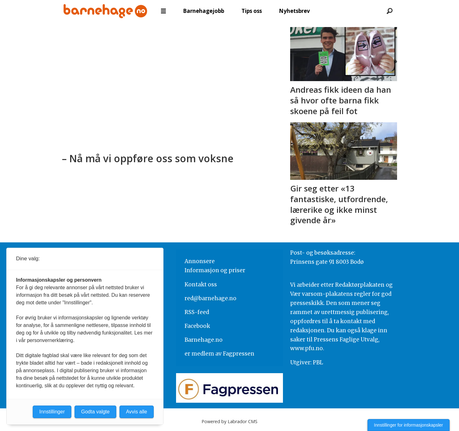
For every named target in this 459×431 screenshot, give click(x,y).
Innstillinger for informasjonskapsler (408, 425)
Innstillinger (52, 411)
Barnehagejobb (203, 10)
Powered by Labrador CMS (229, 421)
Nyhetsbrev (294, 10)
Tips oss (251, 10)
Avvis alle (136, 411)
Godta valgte (95, 411)
